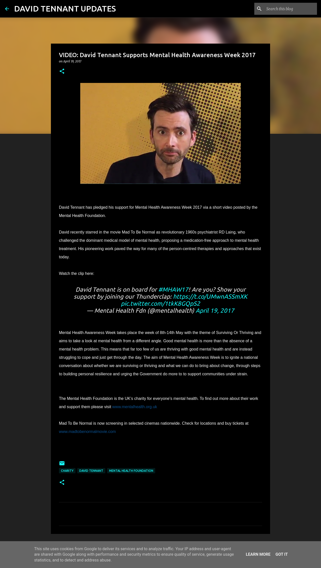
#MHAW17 (173, 289)
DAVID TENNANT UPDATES (65, 8)
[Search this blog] (290, 9)
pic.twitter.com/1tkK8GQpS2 (160, 303)
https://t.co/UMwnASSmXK (210, 296)
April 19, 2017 (215, 310)
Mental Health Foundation (131, 470)
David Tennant (91, 470)
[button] (62, 71)
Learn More (258, 554)
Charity (67, 470)
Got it (281, 554)
